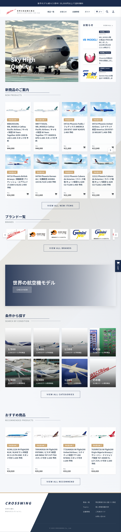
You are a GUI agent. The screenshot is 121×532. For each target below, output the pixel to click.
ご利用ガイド (100, 512)
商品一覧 (50, 11)
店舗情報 (75, 11)
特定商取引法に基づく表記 (105, 502)
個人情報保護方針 (102, 507)
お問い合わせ (100, 516)
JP (99, 12)
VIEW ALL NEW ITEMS (60, 205)
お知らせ (63, 11)
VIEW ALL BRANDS (61, 248)
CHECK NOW (22, 289)
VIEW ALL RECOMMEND (60, 481)
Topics (86, 507)
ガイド (87, 11)
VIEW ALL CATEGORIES (60, 394)
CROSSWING (18, 503)
